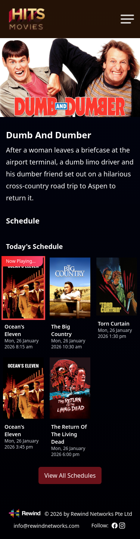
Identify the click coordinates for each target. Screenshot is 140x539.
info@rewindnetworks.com (46, 525)
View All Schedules (70, 475)
